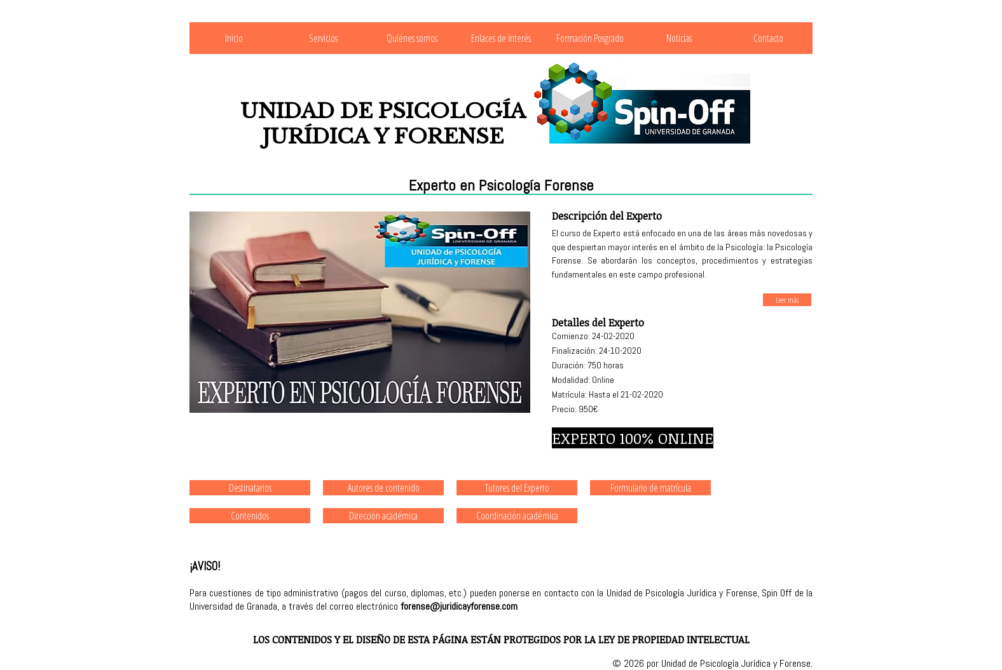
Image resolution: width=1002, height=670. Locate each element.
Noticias (679, 38)
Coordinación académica (517, 516)
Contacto (768, 38)
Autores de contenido (384, 488)
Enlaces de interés (501, 38)
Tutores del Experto (517, 488)
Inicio (234, 38)
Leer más (787, 299)
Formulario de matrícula (650, 488)
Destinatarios (250, 488)
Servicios (323, 38)
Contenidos (250, 516)
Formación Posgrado (590, 38)
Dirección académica (383, 516)
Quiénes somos (412, 38)
